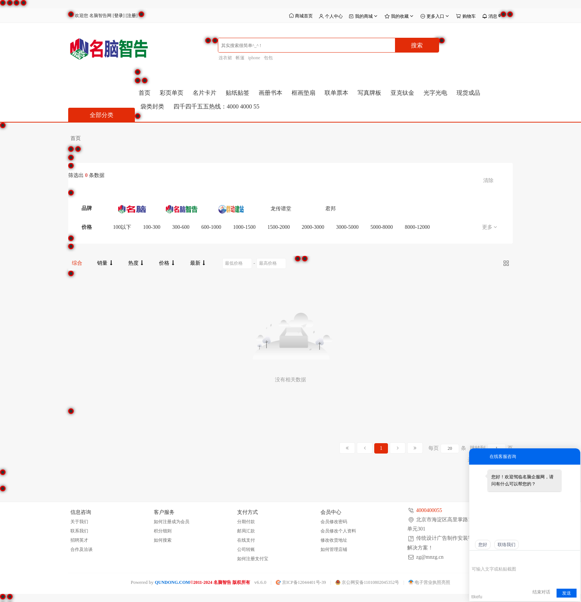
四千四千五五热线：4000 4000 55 (216, 106)
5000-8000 (382, 227)
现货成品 (468, 93)
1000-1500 (244, 227)
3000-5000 (347, 227)
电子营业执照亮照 (429, 582)
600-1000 (211, 227)
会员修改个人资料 (338, 531)
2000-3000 (313, 227)
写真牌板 (369, 93)
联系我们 (79, 531)
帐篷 (240, 57)
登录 (118, 15)
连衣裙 (225, 57)
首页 (144, 93)
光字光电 (435, 93)
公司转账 (246, 549)
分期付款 (246, 521)
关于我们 (79, 521)
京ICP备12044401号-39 (301, 582)
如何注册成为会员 (171, 521)
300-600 (181, 227)
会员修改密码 (334, 521)
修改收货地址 (334, 540)
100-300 (151, 227)
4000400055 (429, 510)
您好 (482, 544)
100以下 (122, 227)
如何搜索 (163, 540)
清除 (488, 180)
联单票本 (336, 93)
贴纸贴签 (237, 93)
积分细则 (163, 531)
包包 (268, 57)
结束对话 (541, 592)
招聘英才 (79, 540)
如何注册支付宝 (252, 558)
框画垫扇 (303, 93)
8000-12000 (417, 227)
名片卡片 (204, 93)
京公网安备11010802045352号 (367, 582)
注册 (131, 15)
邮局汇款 (246, 531)
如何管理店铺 (334, 549)
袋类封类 (152, 106)
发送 (566, 593)
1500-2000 (279, 227)
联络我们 (506, 544)
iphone (254, 57)
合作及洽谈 (81, 549)
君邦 (330, 208)
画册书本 (270, 93)
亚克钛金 (402, 93)
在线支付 (246, 540)
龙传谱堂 (280, 208)
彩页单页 (171, 93)
